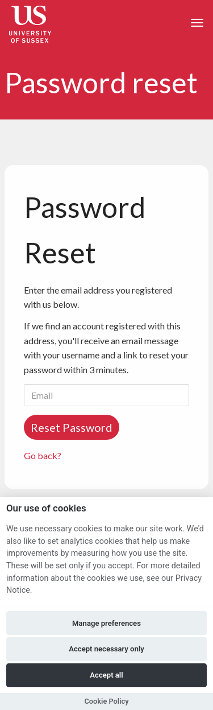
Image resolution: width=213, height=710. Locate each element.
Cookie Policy (106, 701)
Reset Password (71, 427)
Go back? (42, 455)
